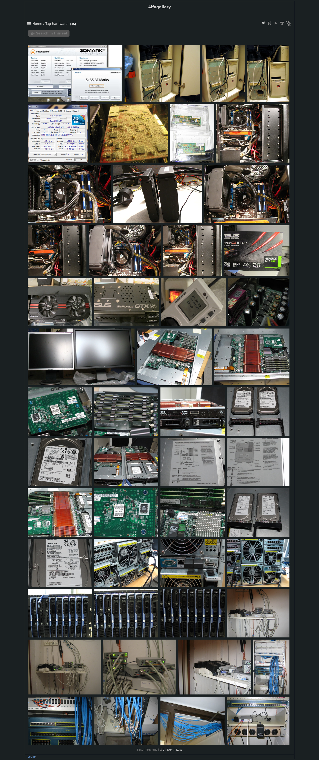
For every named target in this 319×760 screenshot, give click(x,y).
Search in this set (52, 33)
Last (179, 749)
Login (31, 756)
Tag (48, 24)
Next (170, 749)
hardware (60, 24)
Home (37, 24)
